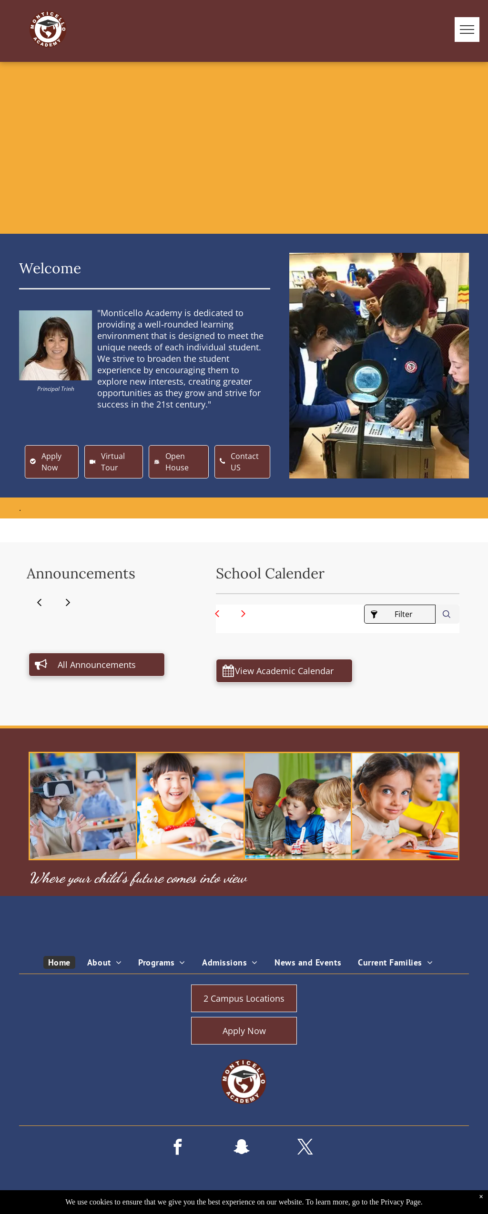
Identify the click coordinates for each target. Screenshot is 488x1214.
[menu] (467, 29)
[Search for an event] (447, 614)
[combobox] (447, 614)
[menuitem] (62, 962)
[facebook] (177, 1148)
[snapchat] (241, 1148)
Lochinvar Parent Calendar (355, 640)
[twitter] (305, 1148)
